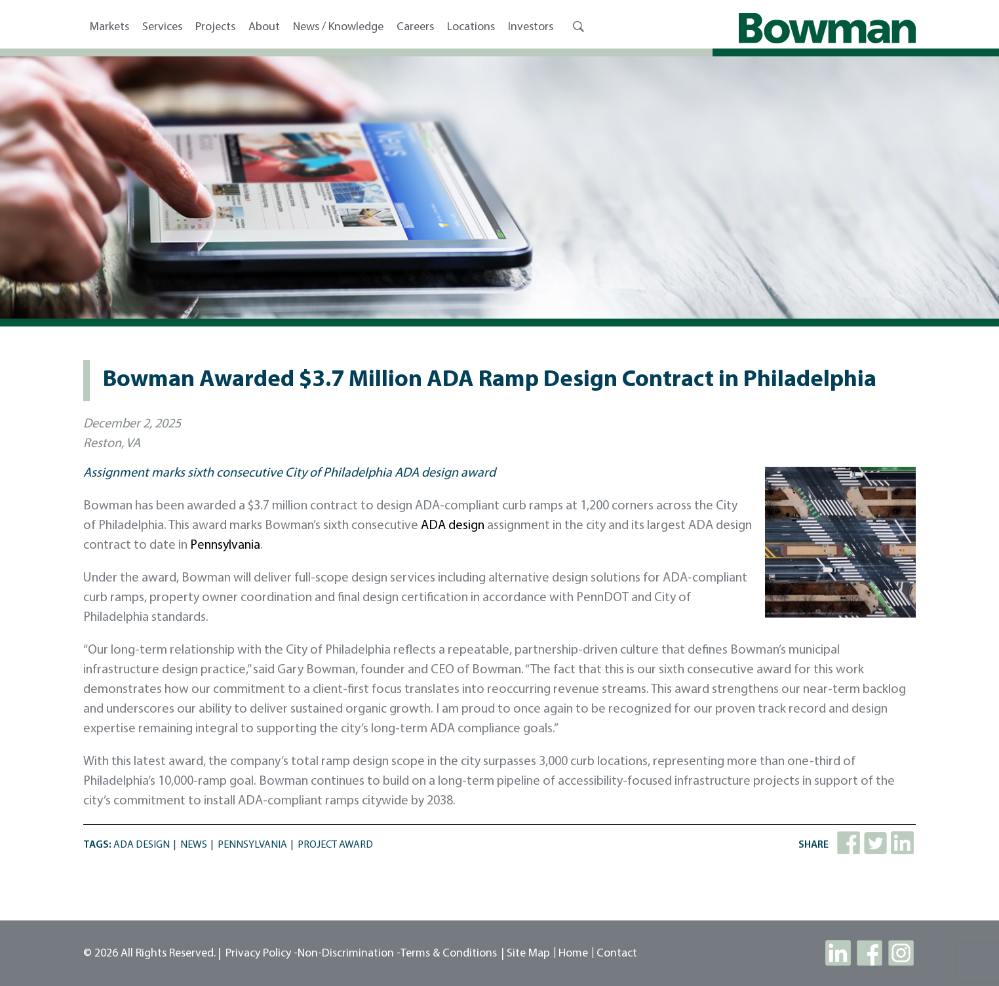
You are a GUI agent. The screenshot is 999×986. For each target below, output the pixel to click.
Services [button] (162, 27)
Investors (530, 27)
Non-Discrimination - (349, 953)
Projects (215, 27)
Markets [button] (109, 27)
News (193, 845)
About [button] (264, 27)
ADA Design (141, 845)
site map (528, 953)
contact (617, 953)
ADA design (452, 525)
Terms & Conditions (449, 953)
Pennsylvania (225, 545)
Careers (415, 27)
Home (573, 953)
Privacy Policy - (261, 953)
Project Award (335, 845)
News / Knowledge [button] (338, 27)
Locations (471, 27)
